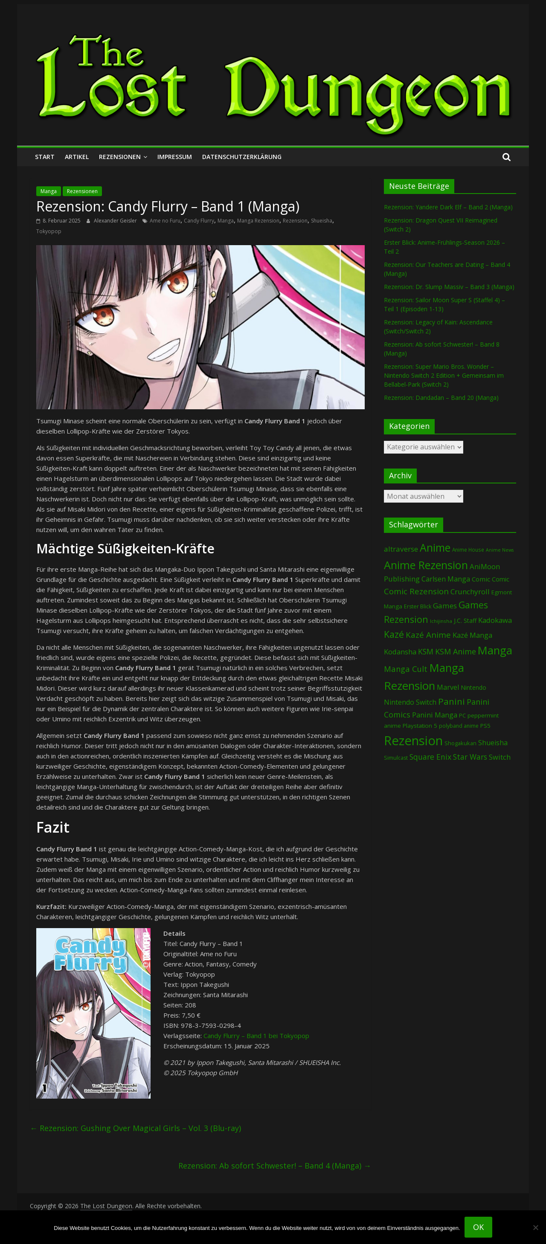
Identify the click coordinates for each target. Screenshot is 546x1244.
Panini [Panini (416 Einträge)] (451, 701)
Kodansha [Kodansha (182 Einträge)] (400, 652)
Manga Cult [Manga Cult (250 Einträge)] (405, 668)
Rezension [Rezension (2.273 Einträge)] (413, 740)
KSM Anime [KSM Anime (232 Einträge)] (455, 651)
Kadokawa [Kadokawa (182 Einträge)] (495, 620)
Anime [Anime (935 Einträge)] (435, 547)
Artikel (77, 157)
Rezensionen (120, 157)
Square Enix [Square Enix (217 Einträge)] (430, 757)
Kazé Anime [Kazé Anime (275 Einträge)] (428, 634)
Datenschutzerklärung (242, 157)
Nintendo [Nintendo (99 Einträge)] (473, 687)
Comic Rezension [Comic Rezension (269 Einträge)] (416, 591)
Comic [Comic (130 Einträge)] (481, 579)
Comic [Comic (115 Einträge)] (500, 579)
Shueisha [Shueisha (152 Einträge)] (493, 742)
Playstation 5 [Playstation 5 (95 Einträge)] (420, 725)
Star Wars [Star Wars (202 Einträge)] (470, 757)
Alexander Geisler (116, 220)
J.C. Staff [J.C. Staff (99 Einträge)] (465, 620)
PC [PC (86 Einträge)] (462, 715)
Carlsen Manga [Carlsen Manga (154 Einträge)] (445, 579)
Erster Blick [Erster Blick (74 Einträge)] (417, 606)
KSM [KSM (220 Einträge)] (425, 651)
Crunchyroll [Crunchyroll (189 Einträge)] (470, 591)
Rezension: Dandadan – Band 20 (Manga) (441, 397)
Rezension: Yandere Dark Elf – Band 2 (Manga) (448, 207)
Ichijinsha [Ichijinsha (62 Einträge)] (441, 621)
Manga (49, 191)
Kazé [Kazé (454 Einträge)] (394, 634)
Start (45, 157)
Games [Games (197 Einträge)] (445, 605)
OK (478, 1227)
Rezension (295, 220)
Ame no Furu (165, 220)
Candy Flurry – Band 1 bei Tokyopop (256, 1035)
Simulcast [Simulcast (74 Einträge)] (396, 757)
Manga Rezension (258, 220)
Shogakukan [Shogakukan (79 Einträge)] (460, 743)
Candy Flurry (199, 220)
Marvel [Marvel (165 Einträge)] (448, 687)
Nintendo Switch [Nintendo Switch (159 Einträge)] (410, 702)
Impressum (174, 157)
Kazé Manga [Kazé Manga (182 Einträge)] (472, 635)
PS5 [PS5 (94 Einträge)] (485, 725)
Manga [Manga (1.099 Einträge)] (495, 650)
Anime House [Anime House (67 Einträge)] (468, 549)
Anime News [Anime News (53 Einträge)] (500, 550)
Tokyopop (48, 231)
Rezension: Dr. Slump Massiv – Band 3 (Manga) (449, 287)
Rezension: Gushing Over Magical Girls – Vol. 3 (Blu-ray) (135, 1128)
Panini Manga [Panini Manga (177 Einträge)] (434, 715)
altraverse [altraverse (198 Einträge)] (401, 549)
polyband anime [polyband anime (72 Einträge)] (459, 725)
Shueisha (321, 220)
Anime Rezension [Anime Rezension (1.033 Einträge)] (426, 565)
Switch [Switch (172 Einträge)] (500, 757)
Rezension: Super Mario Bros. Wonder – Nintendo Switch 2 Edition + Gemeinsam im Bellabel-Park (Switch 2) (444, 375)
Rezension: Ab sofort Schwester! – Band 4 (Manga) (274, 1165)
